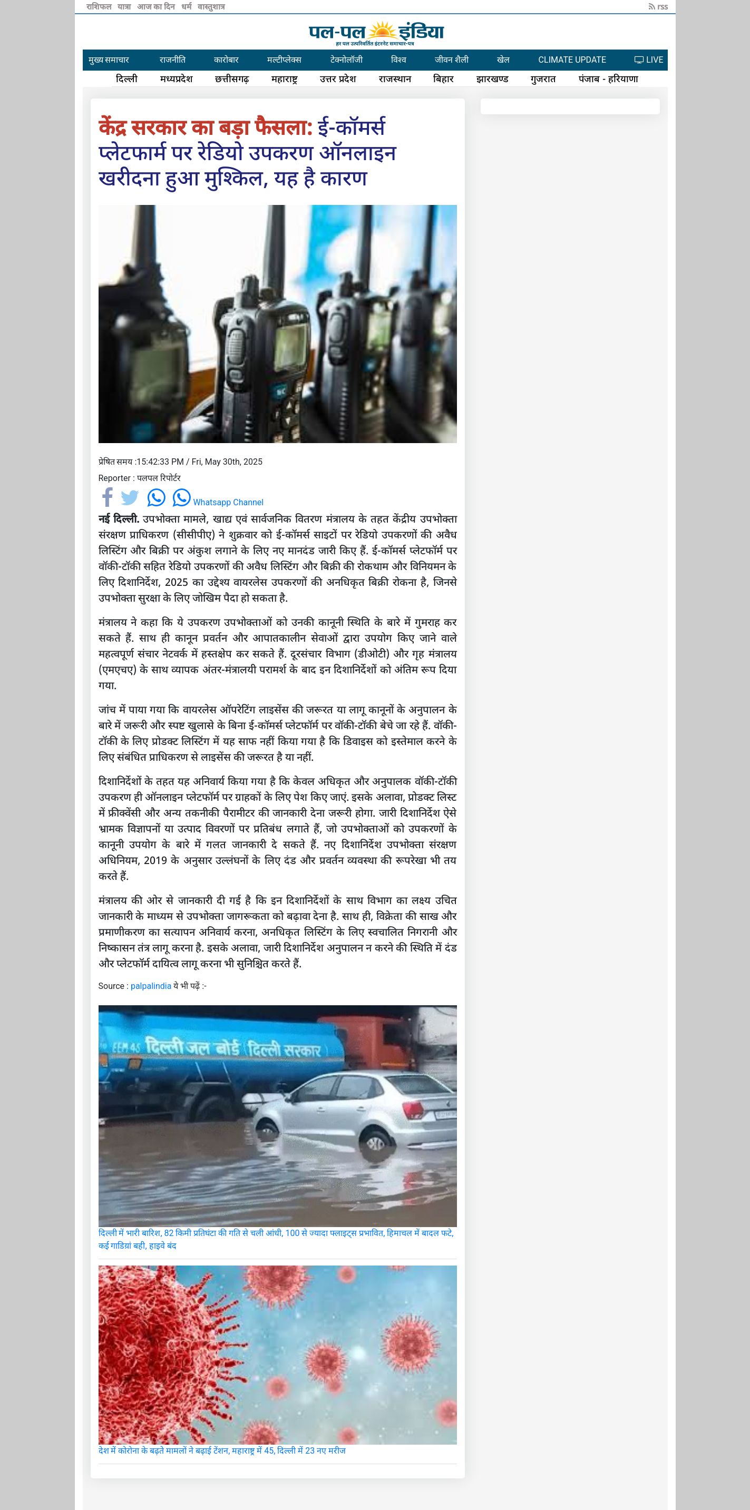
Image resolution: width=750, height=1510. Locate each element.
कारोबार (226, 60)
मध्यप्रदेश (176, 78)
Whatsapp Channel (218, 502)
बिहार (443, 78)
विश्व (398, 60)
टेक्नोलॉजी (346, 60)
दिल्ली (127, 78)
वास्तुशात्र (211, 6)
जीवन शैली (452, 60)
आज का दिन (157, 6)
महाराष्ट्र (284, 78)
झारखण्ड (492, 78)
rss (658, 6)
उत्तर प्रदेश (338, 78)
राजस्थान (395, 78)
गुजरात (543, 78)
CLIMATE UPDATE (572, 60)
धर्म (187, 6)
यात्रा (125, 6)
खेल (503, 60)
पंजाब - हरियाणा (608, 78)
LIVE (649, 60)
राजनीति (173, 60)
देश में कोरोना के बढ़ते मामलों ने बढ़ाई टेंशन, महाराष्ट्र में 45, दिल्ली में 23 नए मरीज (222, 1451)
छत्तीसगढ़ (232, 78)
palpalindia (151, 986)
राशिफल (99, 6)
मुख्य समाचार (109, 60)
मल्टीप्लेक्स (284, 60)
